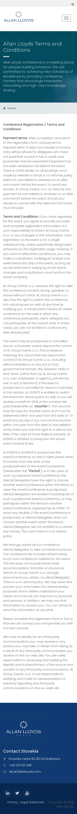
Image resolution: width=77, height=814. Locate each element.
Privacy (12, 802)
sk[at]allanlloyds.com (25, 772)
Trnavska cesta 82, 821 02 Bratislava (34, 759)
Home (12, 108)
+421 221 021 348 (20, 765)
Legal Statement (32, 802)
